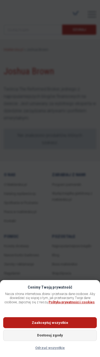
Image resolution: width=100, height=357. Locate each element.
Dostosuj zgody (50, 335)
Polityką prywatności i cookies (72, 302)
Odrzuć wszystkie (50, 348)
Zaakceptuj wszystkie (50, 323)
